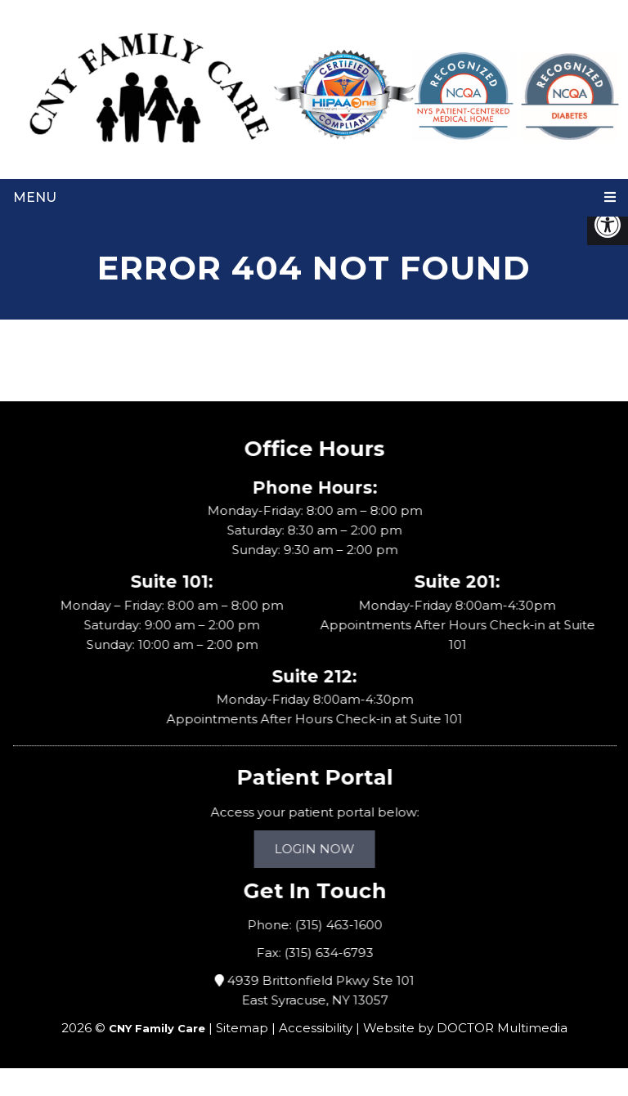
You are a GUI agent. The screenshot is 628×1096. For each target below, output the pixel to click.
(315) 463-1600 (340, 925)
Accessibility (315, 1028)
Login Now (316, 849)
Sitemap (242, 1028)
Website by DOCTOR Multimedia (465, 1028)
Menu (34, 197)
